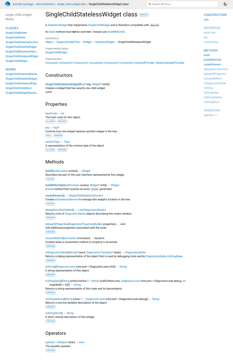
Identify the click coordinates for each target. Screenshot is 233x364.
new (206, 19)
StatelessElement (67, 199)
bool (81, 342)
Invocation (70, 238)
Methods (211, 50)
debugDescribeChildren (58, 209)
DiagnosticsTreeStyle (99, 252)
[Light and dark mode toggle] (225, 4)
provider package (23, 4)
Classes (12, 28)
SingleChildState (15, 37)
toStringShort (53, 313)
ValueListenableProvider (170, 62)
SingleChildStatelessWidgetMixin (25, 83)
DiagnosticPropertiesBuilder (85, 224)
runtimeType (52, 141)
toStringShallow (54, 299)
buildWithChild (116, 31)
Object (49, 42)
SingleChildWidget (99, 25)
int (62, 113)
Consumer (51, 62)
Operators (212, 110)
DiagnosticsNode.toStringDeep (164, 256)
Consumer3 (81, 62)
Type (67, 141)
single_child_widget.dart (71, 4)
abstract (144, 15)
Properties (212, 28)
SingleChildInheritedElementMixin (26, 74)
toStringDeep (53, 281)
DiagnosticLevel (65, 266)
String (72, 252)
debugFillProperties (56, 224)
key (47, 127)
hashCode (51, 113)
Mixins (11, 69)
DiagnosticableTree (68, 42)
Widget (87, 42)
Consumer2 (66, 62)
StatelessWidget (57, 25)
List (80, 209)
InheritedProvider (144, 62)
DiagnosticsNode (94, 209)
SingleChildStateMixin (19, 88)
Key (83, 84)
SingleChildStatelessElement (86, 195)
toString (49, 266)
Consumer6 (126, 62)
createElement (54, 195)
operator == (52, 342)
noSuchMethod (54, 238)
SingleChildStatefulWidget (21, 46)
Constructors (215, 15)
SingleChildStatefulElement (22, 42)
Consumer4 (96, 62)
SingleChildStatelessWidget (62, 84)
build (52, 31)
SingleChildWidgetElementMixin (25, 92)
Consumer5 (111, 62)
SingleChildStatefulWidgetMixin (24, 78)
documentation (45, 4)
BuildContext (60, 171)
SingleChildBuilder (16, 32)
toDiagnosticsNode (56, 252)
